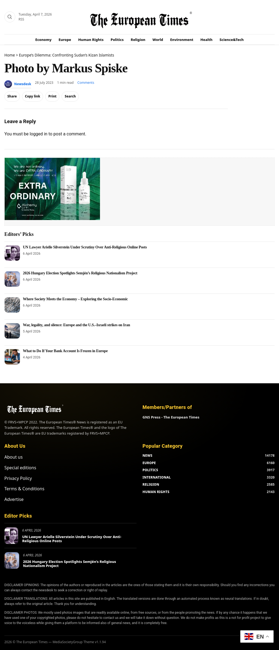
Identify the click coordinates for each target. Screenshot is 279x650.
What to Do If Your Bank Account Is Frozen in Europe (65, 351)
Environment (181, 39)
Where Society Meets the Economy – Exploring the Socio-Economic (75, 299)
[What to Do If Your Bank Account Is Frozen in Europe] (12, 356)
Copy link (32, 96)
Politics (117, 39)
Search (70, 96)
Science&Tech (232, 39)
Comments (85, 82)
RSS (21, 19)
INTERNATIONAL (156, 477)
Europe (65, 39)
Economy (43, 39)
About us (13, 457)
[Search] (9, 16)
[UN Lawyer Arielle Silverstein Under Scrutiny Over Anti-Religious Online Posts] (12, 253)
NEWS (147, 455)
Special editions (20, 468)
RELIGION (150, 484)
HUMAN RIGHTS (155, 491)
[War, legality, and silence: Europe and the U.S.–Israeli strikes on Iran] (12, 331)
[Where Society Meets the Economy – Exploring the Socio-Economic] (12, 305)
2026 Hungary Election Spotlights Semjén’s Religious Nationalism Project (80, 273)
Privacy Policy (18, 478)
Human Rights (91, 39)
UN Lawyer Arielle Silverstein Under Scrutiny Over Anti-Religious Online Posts (85, 247)
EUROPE (149, 463)
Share (12, 96)
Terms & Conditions (24, 489)
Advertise (13, 499)
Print (52, 96)
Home (9, 55)
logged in (38, 133)
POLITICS (150, 470)
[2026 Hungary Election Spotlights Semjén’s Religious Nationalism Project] (12, 279)
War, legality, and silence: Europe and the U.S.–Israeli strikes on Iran (76, 325)
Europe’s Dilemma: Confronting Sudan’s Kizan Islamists (66, 55)
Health (207, 39)
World (157, 39)
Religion (138, 39)
